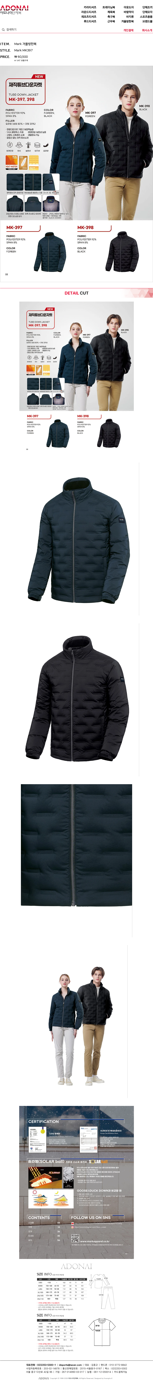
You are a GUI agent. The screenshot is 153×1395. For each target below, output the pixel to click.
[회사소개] (143, 30)
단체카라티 (62, 1388)
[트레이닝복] (106, 7)
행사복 (109, 1388)
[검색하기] (18, 30)
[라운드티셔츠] (87, 12)
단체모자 (69, 1384)
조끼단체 (39, 1388)
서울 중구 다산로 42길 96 (39, 1372)
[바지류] (125, 17)
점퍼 (102, 1384)
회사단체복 (23, 1388)
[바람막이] (125, 12)
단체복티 (38, 1384)
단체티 (13, 1384)
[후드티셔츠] (87, 21)
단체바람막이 (84, 1384)
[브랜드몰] (143, 21)
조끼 (43, 1384)
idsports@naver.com (70, 1365)
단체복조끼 (57, 1384)
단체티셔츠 (20, 1384)
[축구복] (106, 17)
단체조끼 (49, 1384)
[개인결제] (124, 30)
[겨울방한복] (125, 21)
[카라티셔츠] (87, 7)
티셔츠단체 (31, 1388)
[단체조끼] (143, 7)
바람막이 (76, 1384)
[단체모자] (143, 12)
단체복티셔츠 (29, 1384)
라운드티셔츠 (93, 1388)
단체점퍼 (108, 1384)
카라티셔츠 (54, 1388)
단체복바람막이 (95, 1384)
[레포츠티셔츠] (87, 17)
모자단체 (46, 1388)
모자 (63, 1384)
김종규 (94, 1365)
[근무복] (106, 21)
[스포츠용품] (143, 17)
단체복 (8, 1384)
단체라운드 (101, 1388)
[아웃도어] (125, 7)
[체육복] (106, 12)
